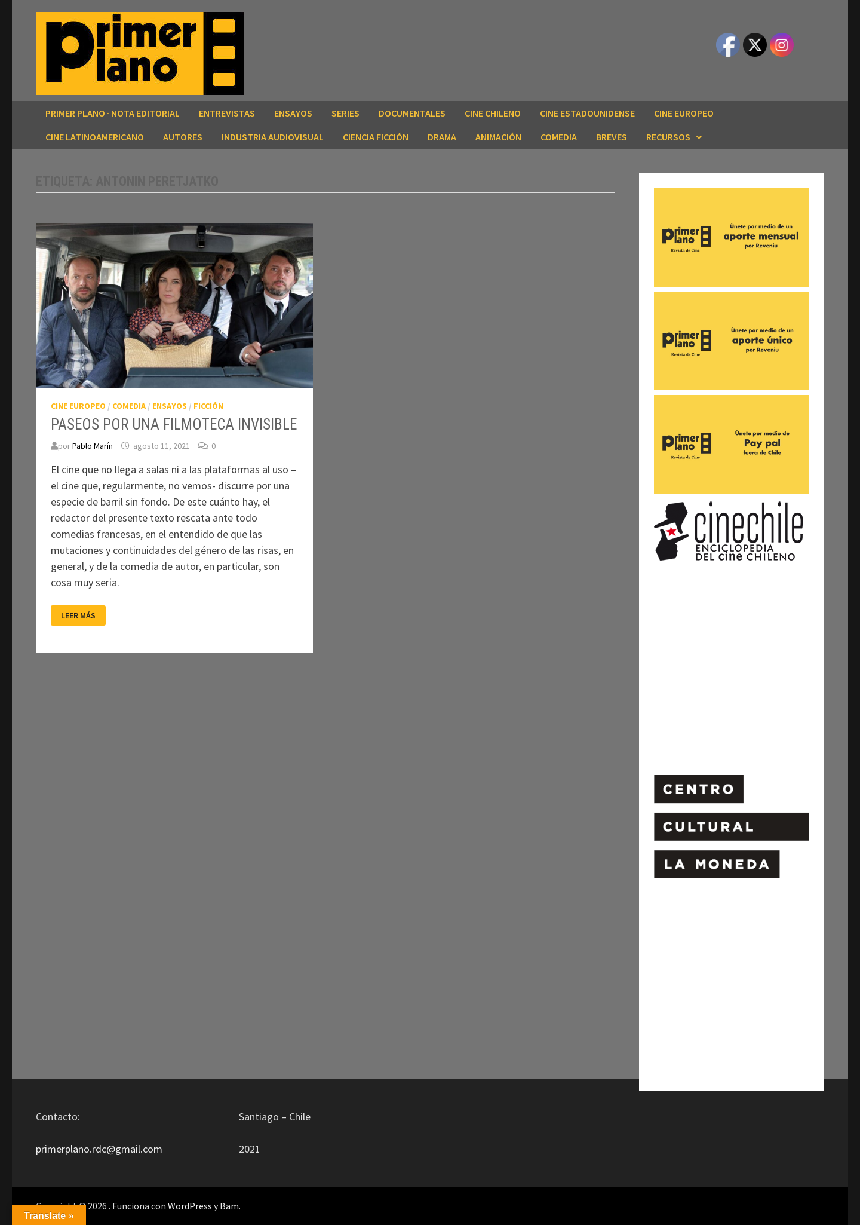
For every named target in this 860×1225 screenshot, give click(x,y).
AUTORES (182, 137)
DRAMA (442, 137)
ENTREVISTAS (227, 113)
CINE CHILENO (493, 113)
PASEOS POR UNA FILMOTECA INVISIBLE (174, 424)
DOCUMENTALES (412, 113)
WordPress (190, 1206)
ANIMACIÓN (498, 137)
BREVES (611, 137)
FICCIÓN (208, 405)
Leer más (81, 615)
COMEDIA (558, 137)
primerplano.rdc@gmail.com (99, 1149)
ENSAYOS (293, 113)
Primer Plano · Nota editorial (112, 113)
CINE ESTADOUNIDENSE (587, 113)
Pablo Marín (92, 445)
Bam (229, 1206)
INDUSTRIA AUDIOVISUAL (273, 137)
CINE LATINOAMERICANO (94, 137)
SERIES (345, 113)
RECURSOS (668, 137)
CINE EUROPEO (684, 113)
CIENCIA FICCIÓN (375, 137)
